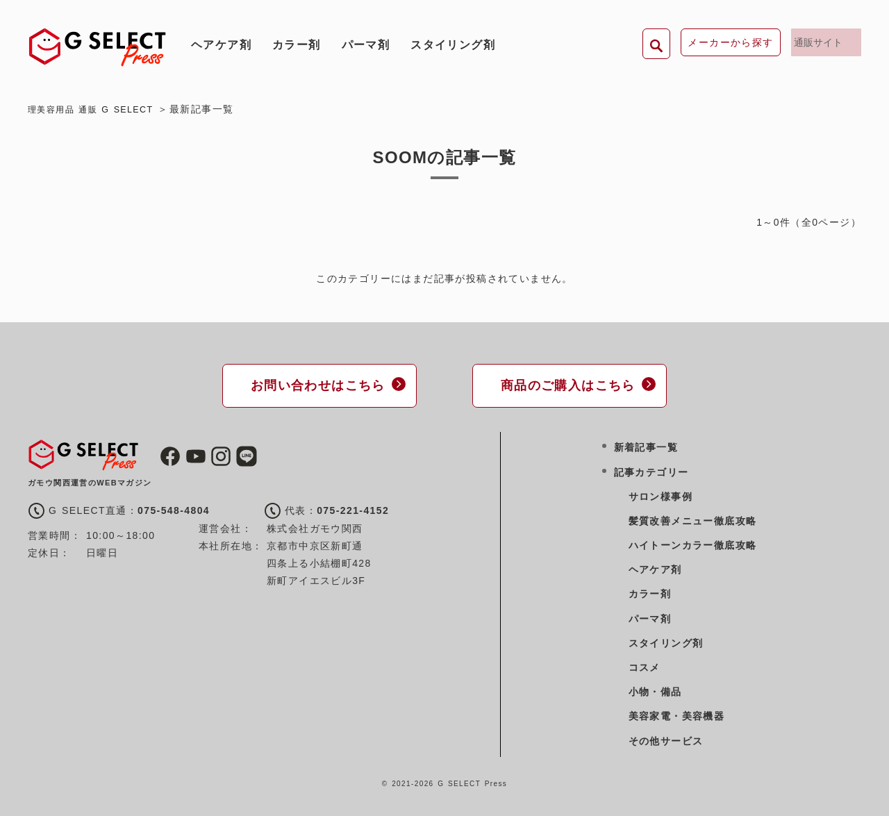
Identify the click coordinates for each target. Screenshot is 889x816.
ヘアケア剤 (221, 45)
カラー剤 (296, 45)
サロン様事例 (660, 494)
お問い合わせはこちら (312, 384)
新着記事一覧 (646, 445)
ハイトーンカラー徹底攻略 (693, 543)
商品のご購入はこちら (562, 384)
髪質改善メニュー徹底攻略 (693, 518)
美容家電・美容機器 (677, 714)
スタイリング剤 (452, 45)
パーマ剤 (366, 45)
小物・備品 (655, 689)
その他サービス (666, 738)
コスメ (644, 665)
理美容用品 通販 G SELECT (98, 109)
